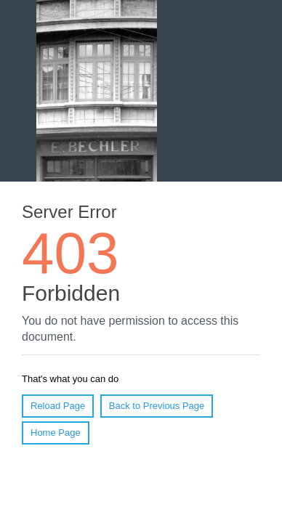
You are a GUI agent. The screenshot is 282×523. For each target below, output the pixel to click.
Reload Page (58, 405)
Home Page (56, 432)
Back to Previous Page (157, 405)
